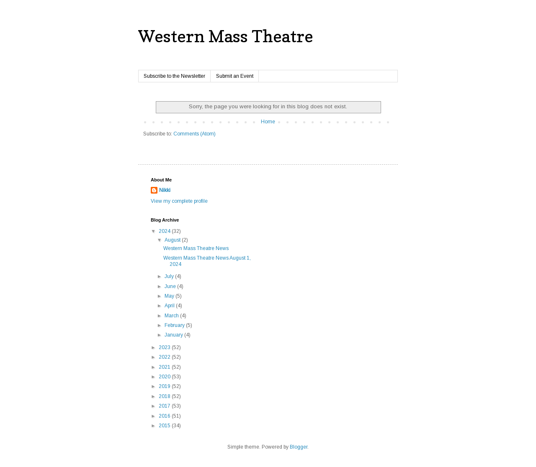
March (172, 316)
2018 (165, 396)
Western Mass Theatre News (196, 248)
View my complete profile (179, 201)
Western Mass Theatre (225, 36)
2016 (165, 416)
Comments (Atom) (194, 134)
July (170, 276)
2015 (165, 426)
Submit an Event (234, 76)
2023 (165, 347)
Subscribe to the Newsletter (174, 76)
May (170, 296)
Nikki (164, 190)
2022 (165, 357)
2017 (165, 406)
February (175, 325)
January (174, 335)
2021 (165, 367)
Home (268, 122)
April (170, 306)
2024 (165, 231)
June (171, 286)
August (173, 240)
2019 (165, 386)
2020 (165, 377)
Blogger (298, 447)
